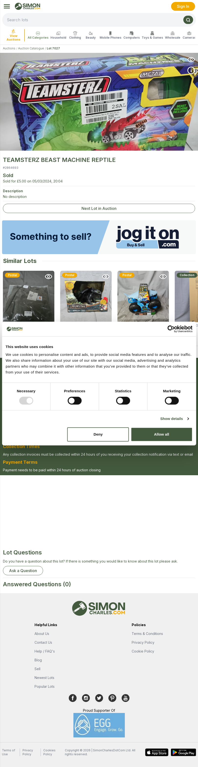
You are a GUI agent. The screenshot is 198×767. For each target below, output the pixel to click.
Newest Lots (44, 678)
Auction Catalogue (31, 48)
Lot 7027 (53, 48)
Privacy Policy (143, 642)
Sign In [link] (183, 6)
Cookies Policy (49, 752)
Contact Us (43, 642)
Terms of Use (8, 752)
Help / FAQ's (45, 651)
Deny (98, 434)
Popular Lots (45, 686)
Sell (37, 669)
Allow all (161, 434)
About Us (42, 634)
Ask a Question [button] (23, 570)
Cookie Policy (143, 651)
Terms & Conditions (147, 634)
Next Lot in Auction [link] (99, 208)
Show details (171, 419)
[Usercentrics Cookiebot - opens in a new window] (171, 329)
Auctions (9, 48)
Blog (38, 660)
